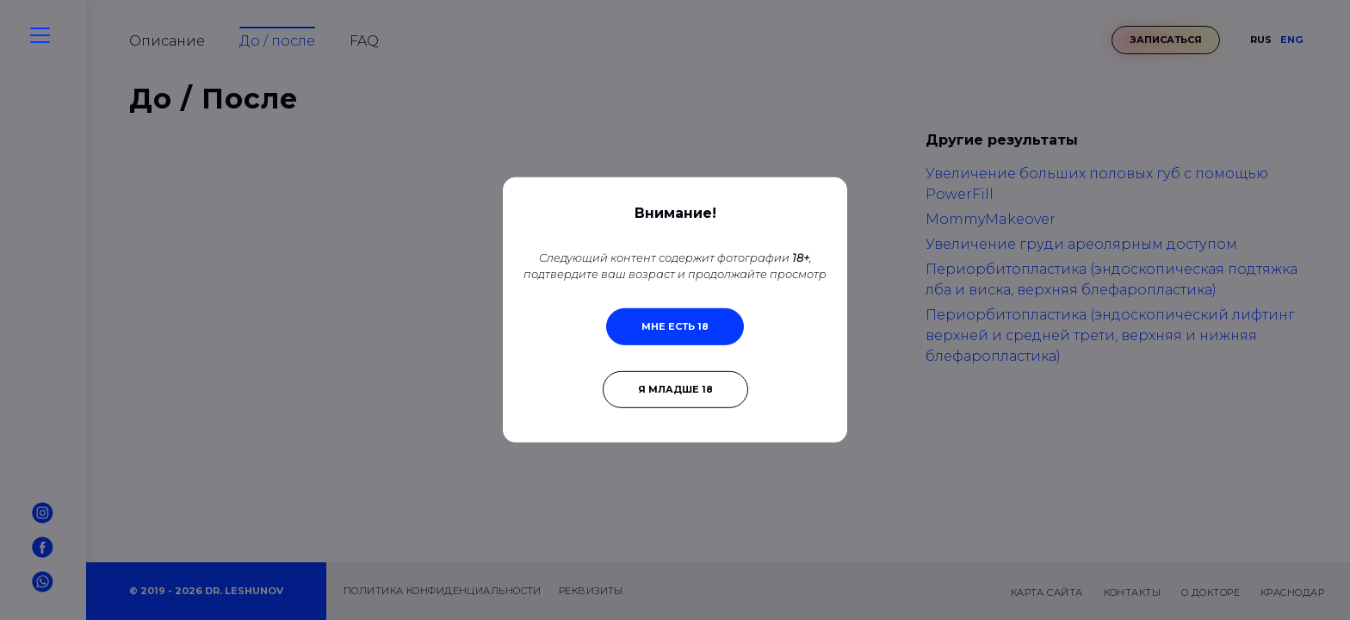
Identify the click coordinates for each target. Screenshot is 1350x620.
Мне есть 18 (675, 326)
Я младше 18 (675, 389)
